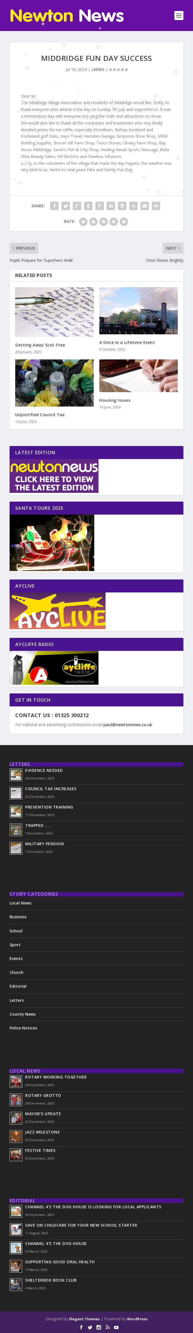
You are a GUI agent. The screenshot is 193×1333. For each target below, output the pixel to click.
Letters (97, 69)
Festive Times (40, 1150)
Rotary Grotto (43, 1095)
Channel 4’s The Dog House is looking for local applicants (94, 1206)
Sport (15, 944)
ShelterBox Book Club (50, 1280)
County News (23, 1014)
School (16, 931)
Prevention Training (49, 807)
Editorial (18, 986)
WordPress (137, 1318)
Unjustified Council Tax (40, 414)
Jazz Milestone (42, 1132)
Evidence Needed (44, 770)
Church (16, 972)
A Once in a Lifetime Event (127, 342)
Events (16, 958)
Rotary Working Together (56, 1077)
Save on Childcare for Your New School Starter (81, 1225)
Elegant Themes (84, 1318)
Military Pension (44, 843)
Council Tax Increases (50, 788)
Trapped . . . (38, 825)
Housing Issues (114, 400)
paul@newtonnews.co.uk (127, 724)
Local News (20, 903)
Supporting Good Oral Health (60, 1261)
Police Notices (23, 1028)
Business (18, 916)
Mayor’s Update (43, 1113)
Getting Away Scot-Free (40, 345)
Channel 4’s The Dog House (56, 1243)
